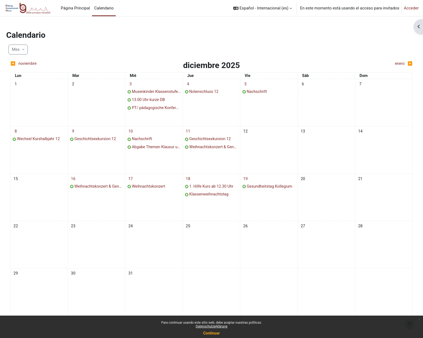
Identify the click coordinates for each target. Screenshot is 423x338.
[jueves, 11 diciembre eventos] (190, 133)
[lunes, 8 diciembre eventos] (28, 133)
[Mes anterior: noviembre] (70, 63)
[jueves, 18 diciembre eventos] (190, 182)
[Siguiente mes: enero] (353, 63)
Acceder (411, 8)
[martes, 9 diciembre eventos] (82, 133)
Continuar (211, 333)
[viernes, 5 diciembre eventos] (244, 84)
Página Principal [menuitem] (75, 8)
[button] (262, 8)
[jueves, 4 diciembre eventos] (190, 84)
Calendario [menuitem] (104, 8)
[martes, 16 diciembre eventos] (82, 182)
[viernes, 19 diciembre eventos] (244, 182)
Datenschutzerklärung (211, 326)
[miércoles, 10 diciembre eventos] (136, 133)
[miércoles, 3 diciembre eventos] (136, 84)
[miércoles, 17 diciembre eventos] (136, 182)
